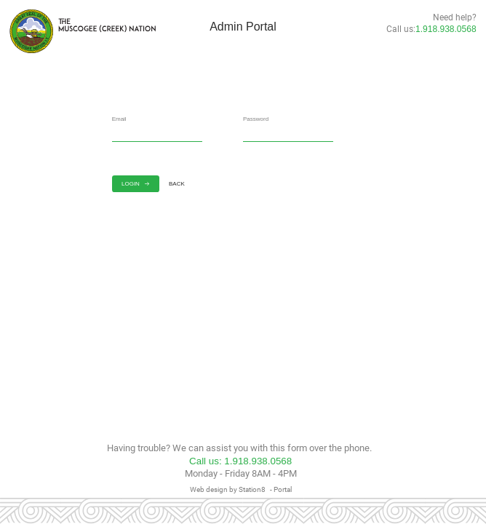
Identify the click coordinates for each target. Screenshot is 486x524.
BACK (181, 183)
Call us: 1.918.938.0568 (240, 461)
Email (119, 119)
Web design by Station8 (228, 489)
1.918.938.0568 (446, 29)
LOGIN (135, 183)
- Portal (281, 489)
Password (255, 119)
